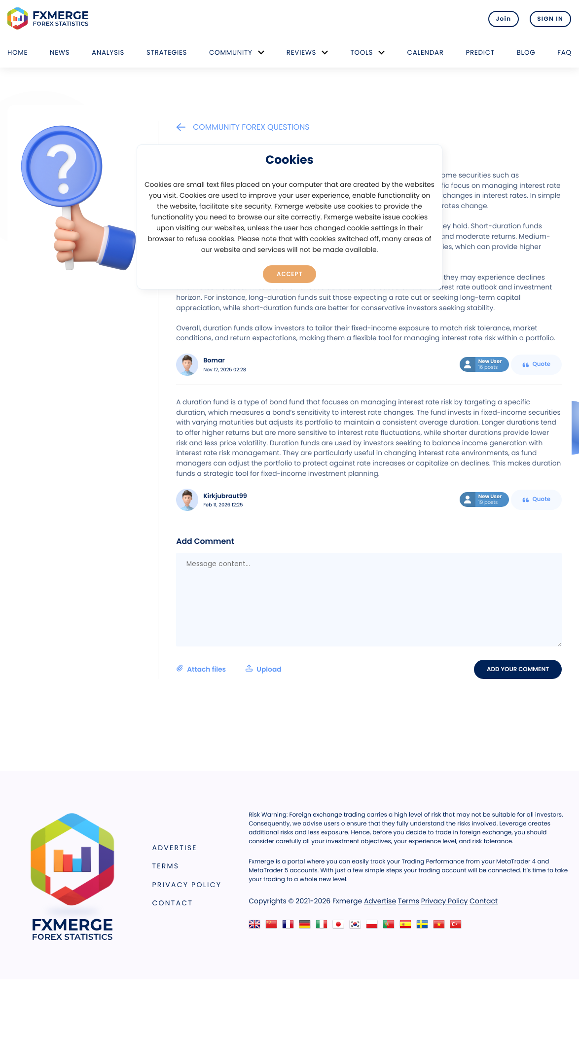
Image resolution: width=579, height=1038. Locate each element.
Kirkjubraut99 (225, 496)
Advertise (174, 848)
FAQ (564, 52)
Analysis (108, 52)
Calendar (425, 52)
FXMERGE (49, 18)
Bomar (214, 361)
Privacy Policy (187, 885)
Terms (166, 866)
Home (17, 52)
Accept (289, 274)
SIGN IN (550, 19)
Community (231, 52)
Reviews (301, 52)
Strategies (166, 52)
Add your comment (518, 669)
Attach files (228, 669)
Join (501, 19)
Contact (172, 903)
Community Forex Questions (242, 127)
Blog (526, 52)
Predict (480, 52)
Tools (362, 52)
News (60, 52)
